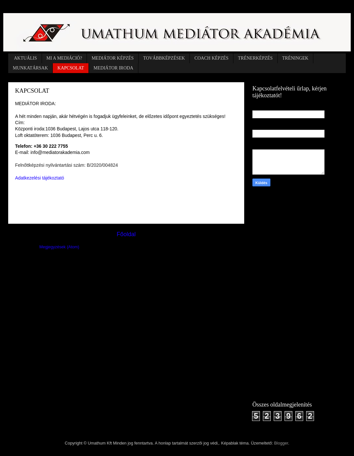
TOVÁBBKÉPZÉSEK (164, 58)
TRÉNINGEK (295, 58)
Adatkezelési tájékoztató (39, 177)
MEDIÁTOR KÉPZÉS (112, 58)
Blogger (281, 443)
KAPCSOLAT (70, 68)
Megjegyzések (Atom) (59, 247)
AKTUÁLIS (25, 58)
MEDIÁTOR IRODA (113, 68)
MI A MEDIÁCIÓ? (64, 58)
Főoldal (126, 234)
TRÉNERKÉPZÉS (255, 58)
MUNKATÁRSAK (30, 68)
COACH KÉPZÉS (211, 58)
